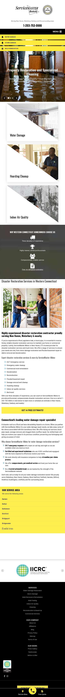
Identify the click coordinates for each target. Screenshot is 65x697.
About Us (32, 623)
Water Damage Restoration (32, 590)
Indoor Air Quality (32, 604)
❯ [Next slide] (16, 98)
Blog (32, 629)
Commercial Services (32, 614)
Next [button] (62, 570)
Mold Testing (32, 600)
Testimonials (32, 652)
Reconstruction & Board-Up (32, 610)
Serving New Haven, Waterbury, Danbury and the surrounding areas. (32, 21)
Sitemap (32, 636)
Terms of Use (32, 639)
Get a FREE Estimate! (32, 410)
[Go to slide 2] (8, 98)
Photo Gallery (32, 649)
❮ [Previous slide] (4, 98)
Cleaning (32, 607)
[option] (32, 570)
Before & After (32, 655)
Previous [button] (2, 570)
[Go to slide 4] (12, 98)
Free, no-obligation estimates (32, 270)
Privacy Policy (32, 633)
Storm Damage (32, 594)
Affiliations (32, 626)
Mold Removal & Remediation (32, 597)
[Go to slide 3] (10, 98)
